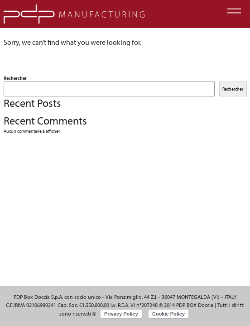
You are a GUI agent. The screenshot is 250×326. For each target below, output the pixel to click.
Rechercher (15, 78)
